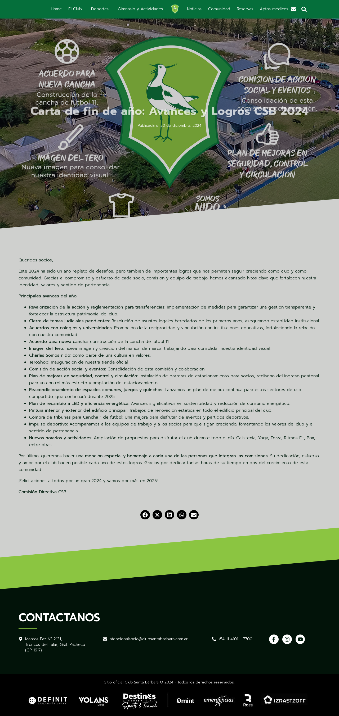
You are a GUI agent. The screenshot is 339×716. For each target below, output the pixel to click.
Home (56, 9)
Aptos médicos (274, 9)
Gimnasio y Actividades (140, 9)
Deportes (100, 9)
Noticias (194, 9)
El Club (75, 9)
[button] (145, 514)
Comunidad (219, 9)
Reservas (245, 9)
